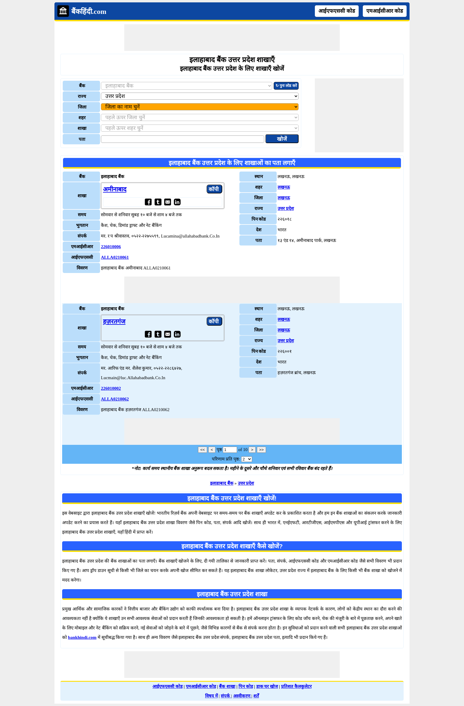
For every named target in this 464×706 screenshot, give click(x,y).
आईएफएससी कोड (336, 11)
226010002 (111, 388)
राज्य (82, 96)
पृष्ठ (219, 449)
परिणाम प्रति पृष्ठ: (226, 459)
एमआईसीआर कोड (384, 11)
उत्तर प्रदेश (286, 208)
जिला (82, 107)
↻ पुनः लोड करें (286, 85)
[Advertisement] (232, 37)
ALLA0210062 (115, 399)
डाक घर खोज (267, 686)
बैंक (82, 85)
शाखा (82, 128)
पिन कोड (246, 686)
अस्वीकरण (242, 696)
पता (82, 139)
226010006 (111, 246)
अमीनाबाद (114, 189)
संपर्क (226, 696)
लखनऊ (284, 187)
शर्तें (256, 696)
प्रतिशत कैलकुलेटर (296, 686)
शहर (82, 117)
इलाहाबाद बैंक (221, 483)
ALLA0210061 (115, 257)
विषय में (211, 696)
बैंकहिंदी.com (89, 11)
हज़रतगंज (114, 321)
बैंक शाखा (227, 686)
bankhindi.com (82, 637)
